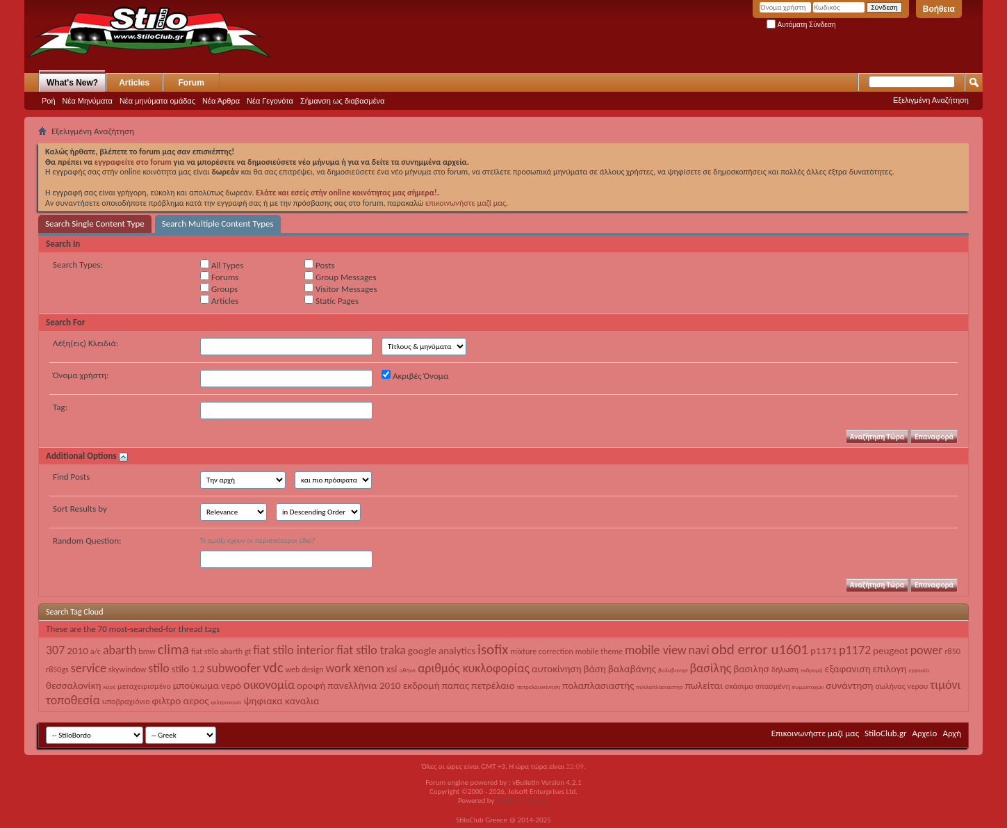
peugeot (890, 650)
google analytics (441, 650)
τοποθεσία (73, 700)
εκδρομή (812, 670)
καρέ (110, 686)
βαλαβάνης (632, 669)
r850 (952, 651)
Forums (219, 276)
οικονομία (269, 684)
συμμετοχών (808, 686)
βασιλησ (751, 669)
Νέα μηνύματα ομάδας (157, 101)
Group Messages (340, 276)
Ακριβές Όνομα (415, 375)
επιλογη (890, 669)
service (88, 668)
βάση (594, 669)
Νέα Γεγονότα (270, 101)
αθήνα (408, 670)
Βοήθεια (939, 9)
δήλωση (785, 669)
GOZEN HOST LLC (522, 800)
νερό (231, 685)
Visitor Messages (340, 288)
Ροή (49, 101)
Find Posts (71, 476)
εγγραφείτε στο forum (134, 162)
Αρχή (951, 733)
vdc (273, 667)
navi (699, 650)
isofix (492, 649)
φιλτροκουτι (226, 702)
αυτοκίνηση (557, 669)
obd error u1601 (760, 649)
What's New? (72, 83)
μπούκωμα (196, 685)
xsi (392, 669)
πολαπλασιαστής (598, 685)
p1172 (855, 650)
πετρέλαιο (493, 685)
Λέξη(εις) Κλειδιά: (85, 343)
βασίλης (711, 668)
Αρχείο (925, 733)
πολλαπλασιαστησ (659, 686)
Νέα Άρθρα (221, 101)
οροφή (311, 685)
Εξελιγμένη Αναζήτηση (931, 100)
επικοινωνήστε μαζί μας (465, 203)
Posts (319, 264)
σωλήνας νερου (901, 686)
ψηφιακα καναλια (282, 701)
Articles (134, 83)
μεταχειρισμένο (144, 686)
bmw (146, 651)
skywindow (127, 669)
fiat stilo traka (371, 650)
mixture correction (541, 651)
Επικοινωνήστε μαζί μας (815, 733)
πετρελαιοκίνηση (538, 686)
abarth (119, 650)
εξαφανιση (848, 669)
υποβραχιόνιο (126, 701)
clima (173, 649)
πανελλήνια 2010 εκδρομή (383, 685)
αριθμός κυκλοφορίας (474, 668)
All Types (221, 264)
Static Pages (331, 300)
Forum (191, 83)
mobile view (656, 650)
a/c (95, 651)
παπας (455, 685)
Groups (219, 288)
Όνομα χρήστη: (80, 375)
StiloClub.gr (886, 733)
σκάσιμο (739, 686)
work (339, 668)
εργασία (918, 670)
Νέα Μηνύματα (88, 101)
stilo (159, 668)
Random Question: (87, 540)
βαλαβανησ (673, 670)
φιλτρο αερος (180, 701)
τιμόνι (945, 684)
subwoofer (234, 668)
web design (305, 669)
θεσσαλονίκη (73, 685)
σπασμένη (772, 686)
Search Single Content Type (95, 223)
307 (55, 650)
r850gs (57, 669)
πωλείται (704, 685)
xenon (368, 668)
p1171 (823, 650)
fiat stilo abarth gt (221, 651)
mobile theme (599, 651)
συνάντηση (849, 685)
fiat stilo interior (293, 650)
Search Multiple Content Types (218, 223)
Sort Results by (80, 508)
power (926, 650)
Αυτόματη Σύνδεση (801, 25)
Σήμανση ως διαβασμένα (342, 101)
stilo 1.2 (188, 669)
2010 (77, 650)
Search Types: (78, 264)
